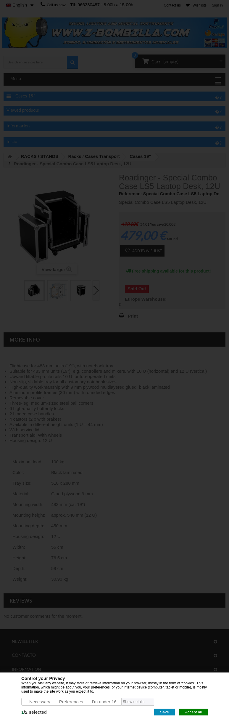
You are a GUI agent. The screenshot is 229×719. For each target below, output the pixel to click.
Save (164, 712)
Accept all (193, 712)
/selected (34, 712)
